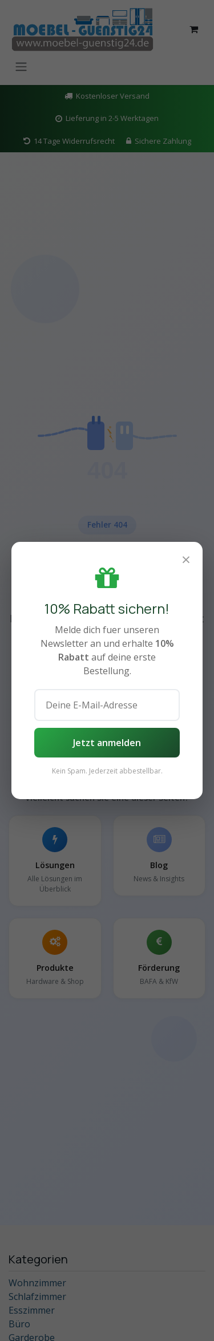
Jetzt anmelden (107, 742)
